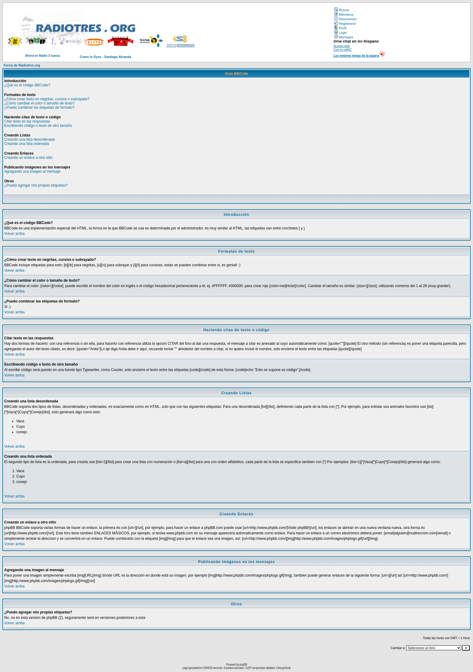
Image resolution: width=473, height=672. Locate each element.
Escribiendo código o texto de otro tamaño (38, 125)
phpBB (243, 664)
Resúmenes (345, 19)
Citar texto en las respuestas (27, 121)
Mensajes (343, 37)
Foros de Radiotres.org (22, 65)
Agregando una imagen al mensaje (32, 171)
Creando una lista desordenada (29, 139)
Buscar (341, 10)
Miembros (343, 14)
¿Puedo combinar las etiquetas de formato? (39, 107)
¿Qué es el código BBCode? (27, 85)
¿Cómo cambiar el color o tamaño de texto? (39, 103)
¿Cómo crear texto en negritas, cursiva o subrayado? (47, 99)
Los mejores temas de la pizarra (356, 55)
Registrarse (345, 23)
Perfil (340, 28)
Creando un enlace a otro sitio (28, 157)
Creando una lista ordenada (26, 144)
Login (340, 32)
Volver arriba (14, 234)
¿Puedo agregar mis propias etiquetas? (36, 185)
